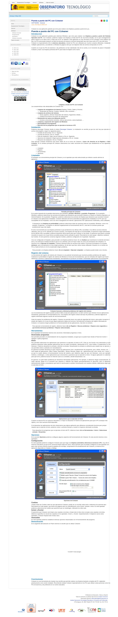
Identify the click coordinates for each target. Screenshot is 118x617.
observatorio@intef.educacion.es (99, 598)
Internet (34, 2)
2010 (14, 53)
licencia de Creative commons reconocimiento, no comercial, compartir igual (20, 93)
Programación (15, 34)
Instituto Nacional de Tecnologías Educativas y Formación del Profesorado (89, 600)
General (42, 23)
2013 (14, 48)
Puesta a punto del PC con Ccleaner (47, 21)
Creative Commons (103, 596)
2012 (14, 49)
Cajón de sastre (50, 2)
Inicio (13, 2)
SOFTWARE (35, 23)
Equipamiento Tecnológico (23, 2)
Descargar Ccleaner (66, 129)
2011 (14, 51)
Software (41, 2)
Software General (16, 32)
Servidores (15, 36)
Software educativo (17, 38)
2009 (14, 55)
